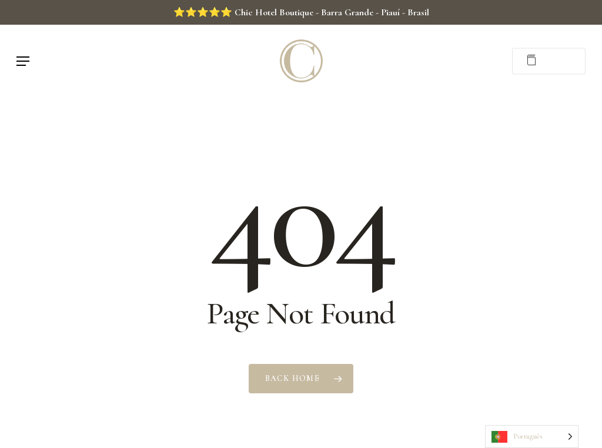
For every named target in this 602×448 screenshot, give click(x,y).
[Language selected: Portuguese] (531, 436)
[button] (22, 61)
